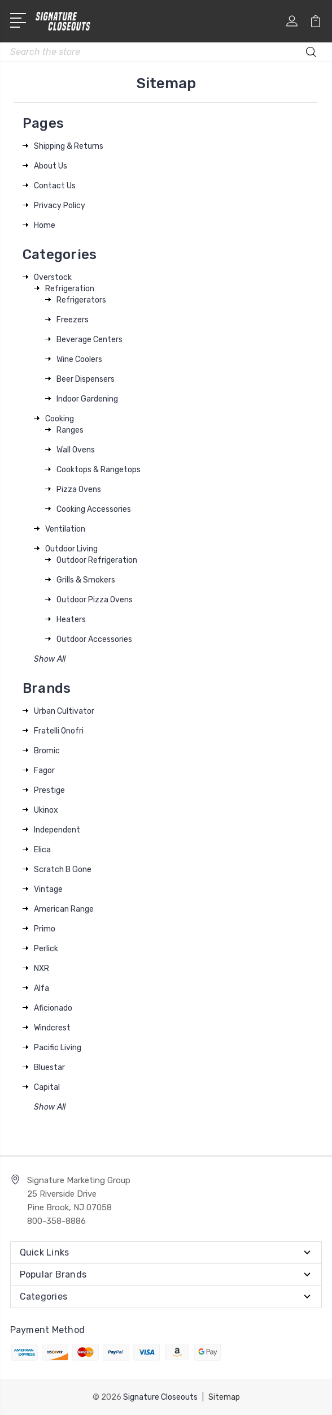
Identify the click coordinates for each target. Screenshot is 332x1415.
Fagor (44, 770)
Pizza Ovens (78, 489)
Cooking (59, 419)
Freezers (72, 320)
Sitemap (224, 1396)
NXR (41, 968)
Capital (47, 1087)
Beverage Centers (89, 339)
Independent (57, 830)
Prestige (49, 790)
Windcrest (52, 1028)
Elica (42, 850)
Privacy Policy (59, 205)
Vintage (48, 889)
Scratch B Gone (62, 869)
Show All (49, 659)
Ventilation (65, 529)
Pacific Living (57, 1047)
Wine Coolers (79, 359)
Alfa (41, 988)
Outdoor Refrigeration (96, 560)
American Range (64, 909)
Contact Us (55, 186)
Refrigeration (69, 289)
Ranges (70, 430)
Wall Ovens (75, 450)
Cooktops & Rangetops (98, 469)
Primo (44, 929)
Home (44, 225)
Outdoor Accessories (94, 639)
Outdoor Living (71, 549)
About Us (50, 166)
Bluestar (49, 1067)
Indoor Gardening (87, 399)
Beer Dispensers (85, 379)
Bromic (47, 751)
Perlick (46, 949)
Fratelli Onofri (59, 731)
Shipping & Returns (68, 146)
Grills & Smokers (85, 580)
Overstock (53, 277)
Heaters (71, 619)
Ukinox (46, 810)
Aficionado (53, 1008)
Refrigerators (81, 300)
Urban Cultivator (64, 711)
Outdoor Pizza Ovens (94, 600)
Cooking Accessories (93, 509)
